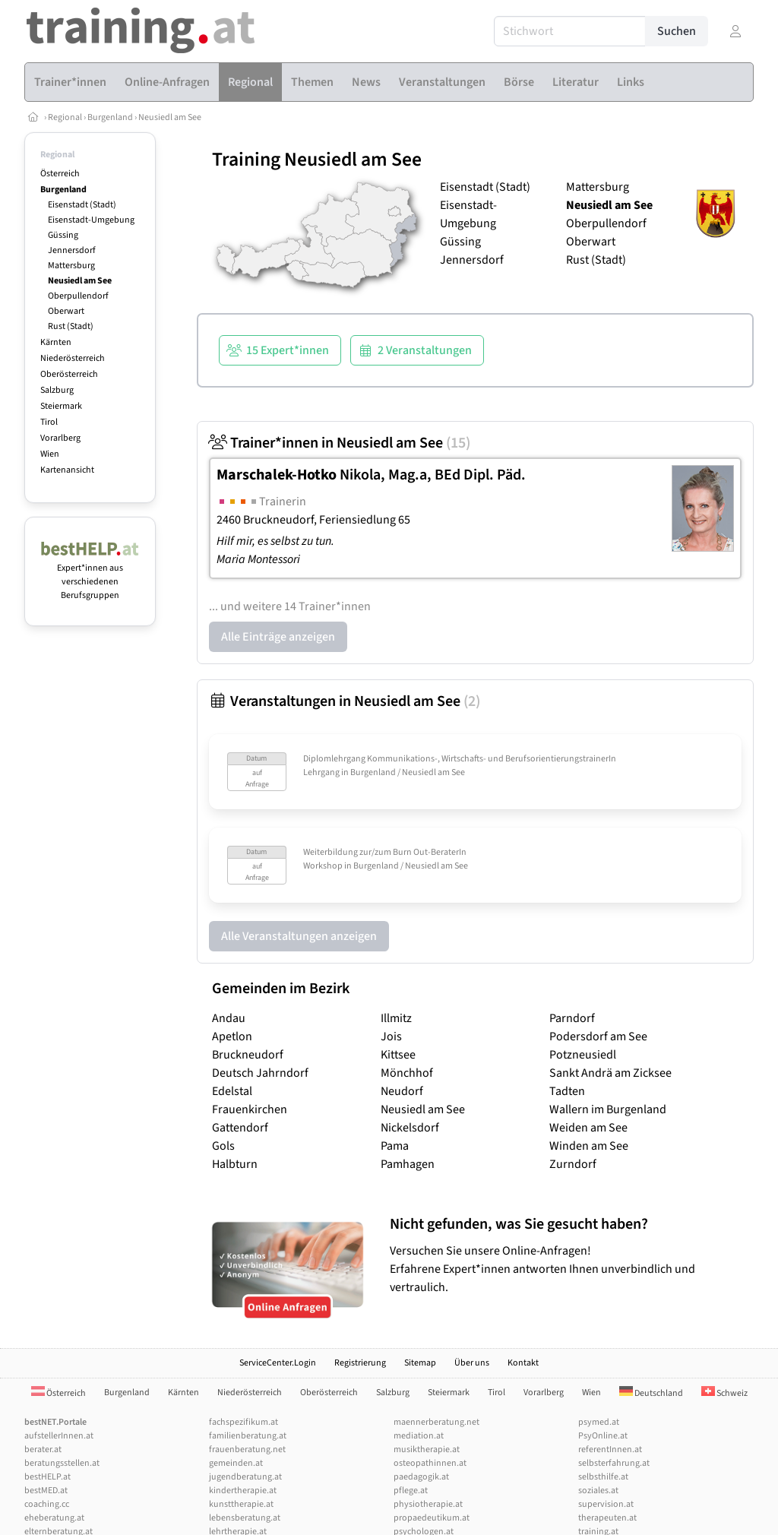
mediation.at (419, 1435)
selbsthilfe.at (603, 1476)
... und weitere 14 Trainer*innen (290, 606)
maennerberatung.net (436, 1422)
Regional (65, 117)
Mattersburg (71, 265)
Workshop (323, 865)
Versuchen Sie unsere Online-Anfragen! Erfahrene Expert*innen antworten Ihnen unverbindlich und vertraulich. (568, 1255)
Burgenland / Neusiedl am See (407, 772)
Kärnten (55, 342)
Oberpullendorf (78, 296)
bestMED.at (46, 1490)
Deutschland (651, 1393)
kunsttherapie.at (241, 1504)
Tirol (49, 422)
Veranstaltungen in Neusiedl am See (344, 701)
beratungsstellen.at (62, 1463)
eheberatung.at (54, 1517)
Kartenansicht (67, 470)
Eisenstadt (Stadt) (82, 204)
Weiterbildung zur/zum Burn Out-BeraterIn (384, 852)
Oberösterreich (69, 374)
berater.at (43, 1449)
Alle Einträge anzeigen (278, 636)
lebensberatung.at (244, 1517)
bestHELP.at (47, 1476)
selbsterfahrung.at (614, 1463)
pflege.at (411, 1490)
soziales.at (598, 1490)
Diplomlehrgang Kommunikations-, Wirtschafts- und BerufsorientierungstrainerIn (459, 758)
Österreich (60, 173)
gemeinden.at (236, 1463)
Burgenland (110, 117)
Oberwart (66, 311)
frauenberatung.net (247, 1449)
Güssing (63, 235)
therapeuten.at (607, 1517)
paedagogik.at (421, 1476)
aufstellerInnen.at (58, 1435)
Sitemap (420, 1362)
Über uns (471, 1362)
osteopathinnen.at (430, 1463)
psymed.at (598, 1422)
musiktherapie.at (427, 1449)
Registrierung (360, 1362)
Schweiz (724, 1393)
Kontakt (523, 1362)
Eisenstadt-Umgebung (91, 220)
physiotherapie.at (428, 1504)
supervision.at (606, 1504)
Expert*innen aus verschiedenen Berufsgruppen (90, 575)
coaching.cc (46, 1504)
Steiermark (61, 406)
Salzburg (57, 390)
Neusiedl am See (169, 117)
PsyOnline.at (603, 1435)
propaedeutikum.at (432, 1517)
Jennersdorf (72, 250)
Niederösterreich (72, 358)
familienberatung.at (247, 1435)
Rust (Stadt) (70, 326)
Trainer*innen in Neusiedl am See (339, 443)
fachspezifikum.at (243, 1422)
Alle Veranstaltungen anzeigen (299, 936)
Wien (49, 454)
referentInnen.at (610, 1449)
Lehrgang (321, 772)
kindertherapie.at (243, 1490)
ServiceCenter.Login (277, 1362)
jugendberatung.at (245, 1476)
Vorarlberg (60, 438)
